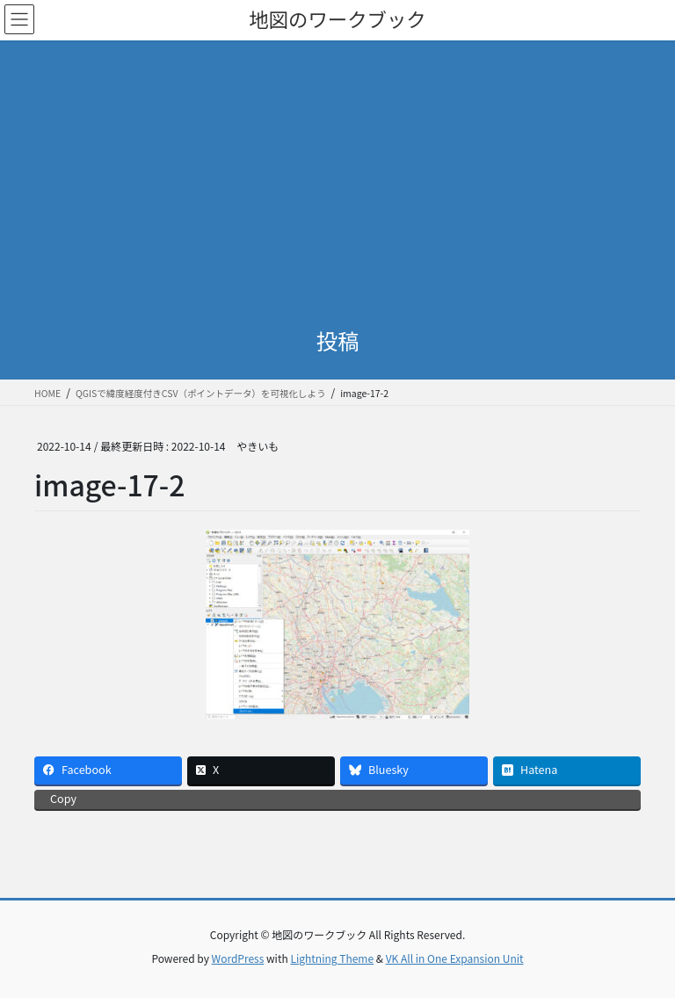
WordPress (238, 958)
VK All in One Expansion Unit (455, 958)
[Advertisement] (337, 172)
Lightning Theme (332, 958)
